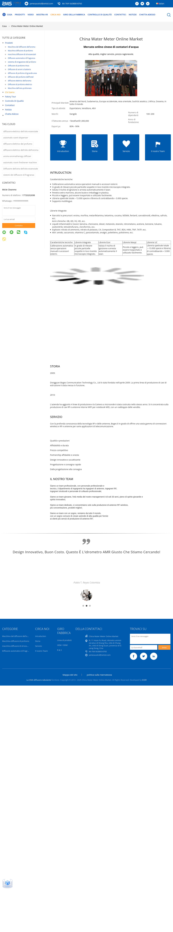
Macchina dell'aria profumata (19, 88)
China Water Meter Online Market (27, 26)
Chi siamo (9, 92)
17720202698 (28, 195)
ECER (144, 680)
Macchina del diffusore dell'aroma (21, 47)
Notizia (8, 109)
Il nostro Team (41, 651)
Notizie (133, 14)
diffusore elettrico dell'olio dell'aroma (20, 150)
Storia (37, 641)
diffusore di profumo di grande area (22, 73)
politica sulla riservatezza (99, 675)
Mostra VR (42, 14)
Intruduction (40, 636)
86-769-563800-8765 (72, 3)
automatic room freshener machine (20, 162)
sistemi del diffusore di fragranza (18, 174)
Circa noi (55, 14)
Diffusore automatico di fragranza (21, 58)
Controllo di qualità (100, 14)
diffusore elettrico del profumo (17, 143)
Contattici (120, 14)
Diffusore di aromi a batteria (19, 69)
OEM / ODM (62, 645)
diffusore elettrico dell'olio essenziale (20, 131)
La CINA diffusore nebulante (39, 680)
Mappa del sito (70, 675)
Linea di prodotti (64, 640)
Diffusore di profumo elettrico (20, 84)
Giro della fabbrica (74, 14)
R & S (59, 650)
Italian (161, 3)
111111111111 (21, 200)
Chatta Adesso (147, 14)
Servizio (38, 646)
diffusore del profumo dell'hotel (20, 77)
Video (31, 14)
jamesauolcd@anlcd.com (41, 3)
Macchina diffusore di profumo (20, 50)
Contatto (18, 225)
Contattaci (10, 105)
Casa (7, 14)
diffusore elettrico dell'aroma (19, 80)
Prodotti (20, 14)
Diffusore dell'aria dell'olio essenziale (20, 168)
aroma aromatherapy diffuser (17, 156)
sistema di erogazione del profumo (22, 62)
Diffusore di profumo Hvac (18, 65)
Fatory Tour (10, 96)
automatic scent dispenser (15, 137)
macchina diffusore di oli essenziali (22, 54)
